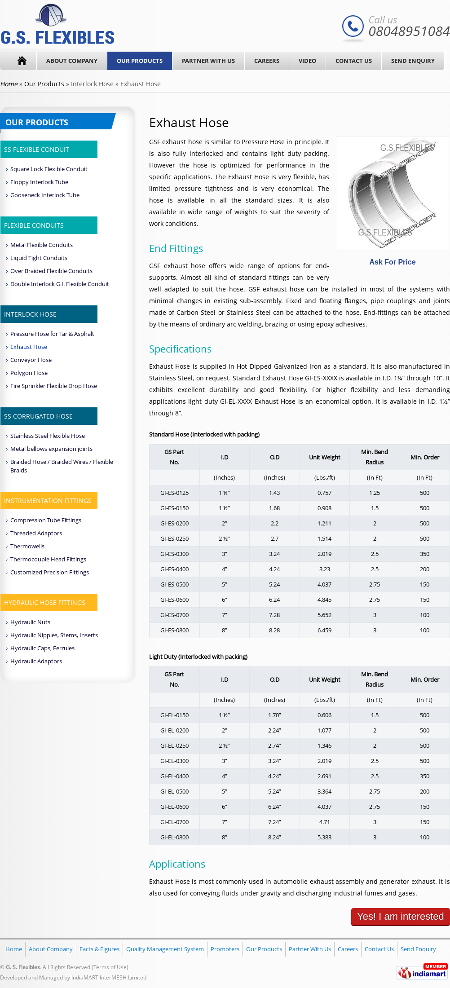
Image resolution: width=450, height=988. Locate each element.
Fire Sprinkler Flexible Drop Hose (53, 386)
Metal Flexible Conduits (41, 245)
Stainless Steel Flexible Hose (47, 436)
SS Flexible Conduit (36, 149)
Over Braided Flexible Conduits (51, 271)
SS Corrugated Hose (38, 416)
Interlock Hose (30, 314)
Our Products (140, 61)
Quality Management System (165, 949)
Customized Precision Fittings (49, 572)
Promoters (225, 949)
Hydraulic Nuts (30, 622)
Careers (266, 61)
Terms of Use (110, 967)
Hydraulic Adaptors (36, 661)
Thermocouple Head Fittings (48, 559)
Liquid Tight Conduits (38, 258)
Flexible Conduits (34, 225)
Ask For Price (392, 262)
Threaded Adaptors (36, 533)
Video (307, 61)
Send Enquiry (413, 61)
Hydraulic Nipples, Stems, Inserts (54, 635)
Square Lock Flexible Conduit (49, 169)
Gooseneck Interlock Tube (44, 195)
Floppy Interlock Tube (39, 182)
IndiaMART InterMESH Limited (108, 977)
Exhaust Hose (28, 347)
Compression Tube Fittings (45, 520)
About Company (71, 61)
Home (13, 949)
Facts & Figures (99, 949)
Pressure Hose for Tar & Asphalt (52, 334)
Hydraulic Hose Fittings (44, 602)
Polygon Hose (29, 373)
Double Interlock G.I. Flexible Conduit (59, 284)
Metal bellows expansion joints (51, 449)
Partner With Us (208, 61)
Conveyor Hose (31, 360)
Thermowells (27, 546)
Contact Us (353, 61)
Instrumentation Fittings (48, 500)
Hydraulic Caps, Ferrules (42, 648)
